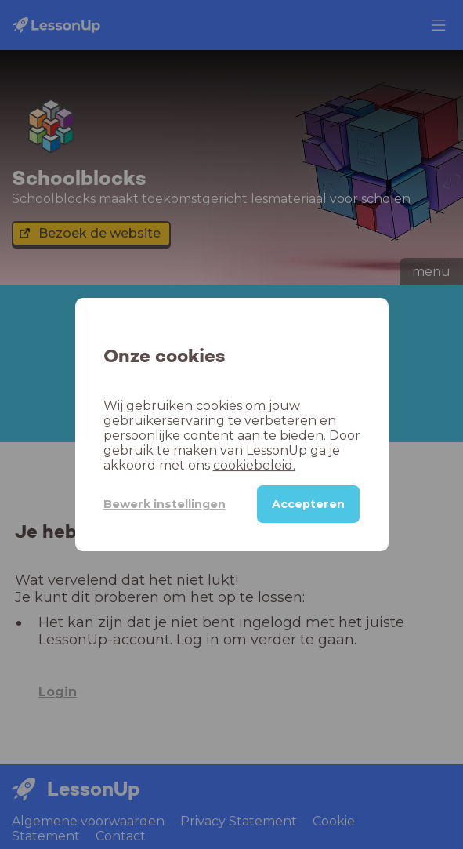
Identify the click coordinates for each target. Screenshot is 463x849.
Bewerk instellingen (164, 504)
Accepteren (308, 504)
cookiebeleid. (254, 465)
